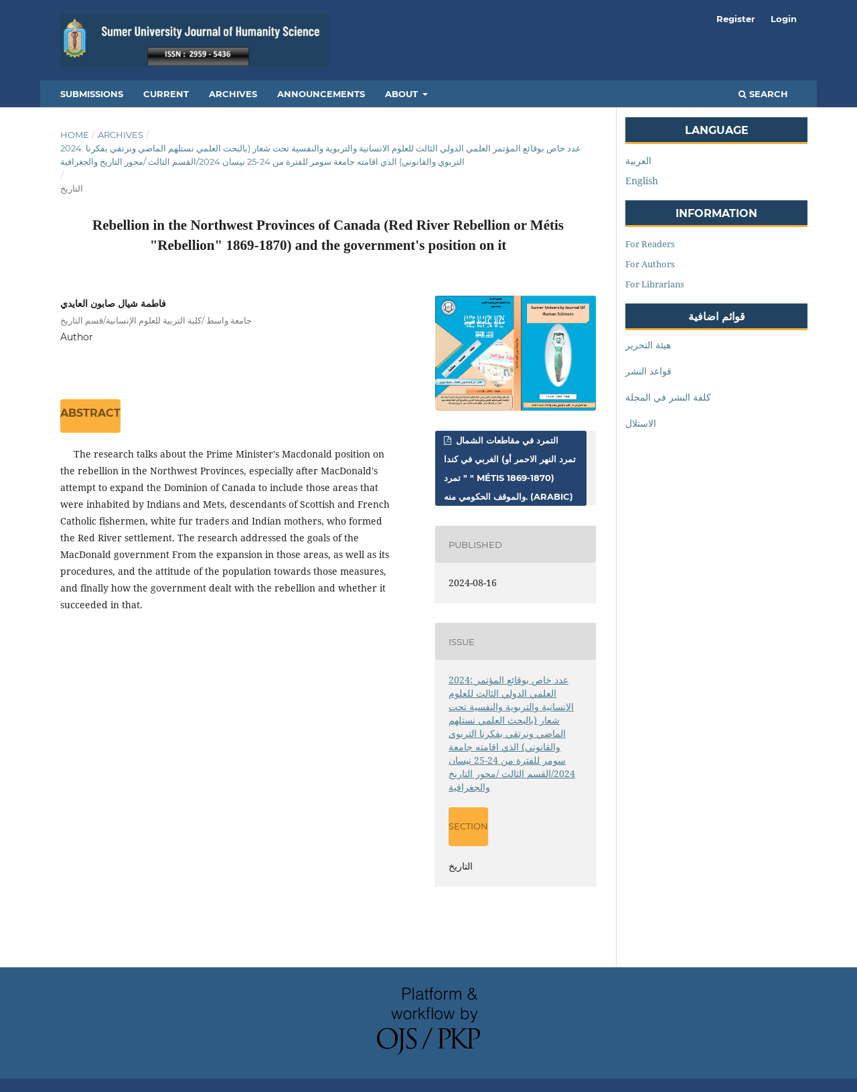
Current (166, 93)
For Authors (650, 264)
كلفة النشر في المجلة (668, 397)
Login (784, 18)
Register (735, 18)
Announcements (321, 93)
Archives (233, 93)
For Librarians (654, 284)
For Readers (650, 244)
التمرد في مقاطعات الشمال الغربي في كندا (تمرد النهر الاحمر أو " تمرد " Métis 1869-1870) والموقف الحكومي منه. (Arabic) (510, 468)
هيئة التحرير (648, 344)
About (402, 93)
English (641, 180)
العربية (638, 160)
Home (74, 134)
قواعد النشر (648, 370)
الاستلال (640, 423)
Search (763, 93)
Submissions (91, 93)
